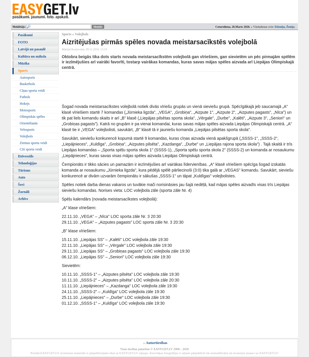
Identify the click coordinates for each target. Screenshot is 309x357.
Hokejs (25, 104)
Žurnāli (23, 192)
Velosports (27, 130)
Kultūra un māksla (32, 56)
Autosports (27, 78)
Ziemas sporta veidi (33, 143)
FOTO (23, 42)
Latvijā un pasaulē (32, 49)
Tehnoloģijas (27, 163)
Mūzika (23, 63)
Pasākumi (25, 35)
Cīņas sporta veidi (32, 91)
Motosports (28, 110)
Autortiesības (156, 343)
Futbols (25, 97)
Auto (21, 177)
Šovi (21, 185)
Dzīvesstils (25, 156)
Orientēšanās (29, 123)
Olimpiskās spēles (32, 117)
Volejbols (26, 136)
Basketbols (27, 84)
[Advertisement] (167, 88)
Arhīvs (23, 199)
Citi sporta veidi (31, 149)
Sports (23, 71)
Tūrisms (24, 170)
